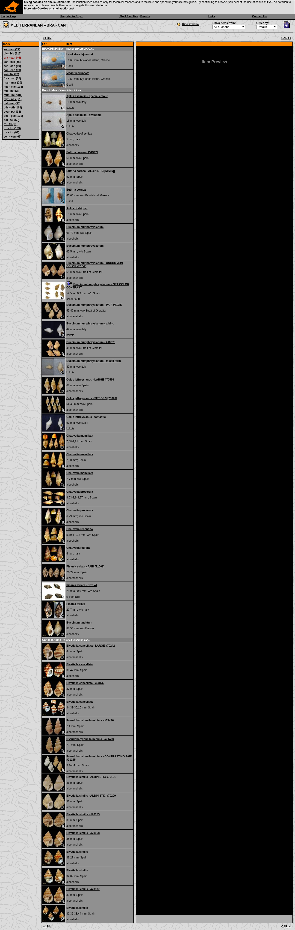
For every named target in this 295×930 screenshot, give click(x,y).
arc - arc (12, 49)
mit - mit (11, 91)
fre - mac (12, 78)
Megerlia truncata (77, 73)
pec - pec (13, 115)
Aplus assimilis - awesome (83, 115)
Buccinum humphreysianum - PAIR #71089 (94, 304)
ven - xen (12, 136)
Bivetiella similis (77, 851)
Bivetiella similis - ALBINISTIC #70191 (91, 777)
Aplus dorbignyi (76, 208)
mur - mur (13, 95)
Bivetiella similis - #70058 (83, 833)
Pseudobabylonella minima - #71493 (90, 739)
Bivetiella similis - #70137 (83, 889)
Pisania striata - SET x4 (81, 585)
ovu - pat (12, 111)
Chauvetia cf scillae (79, 133)
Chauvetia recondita (79, 529)
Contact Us (259, 16)
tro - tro (12, 128)
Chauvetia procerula (79, 491)
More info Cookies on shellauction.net (49, 8)
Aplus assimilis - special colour (87, 96)
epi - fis (11, 74)
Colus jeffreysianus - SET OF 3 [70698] (91, 398)
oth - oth (13, 107)
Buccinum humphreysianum (84, 227)
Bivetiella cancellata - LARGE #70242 (90, 645)
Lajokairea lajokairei (79, 54)
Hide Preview (190, 24)
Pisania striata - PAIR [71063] (85, 566)
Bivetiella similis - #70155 (83, 814)
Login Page (8, 16)
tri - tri (10, 124)
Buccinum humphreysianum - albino (90, 323)
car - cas (12, 61)
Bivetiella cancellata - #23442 (85, 683)
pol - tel (11, 120)
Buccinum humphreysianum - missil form (93, 361)
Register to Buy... (71, 16)
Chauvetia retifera (78, 547)
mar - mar (13, 82)
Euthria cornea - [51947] (82, 152)
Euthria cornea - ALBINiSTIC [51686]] (90, 171)
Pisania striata (75, 604)
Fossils (145, 16)
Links (211, 16)
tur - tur (11, 132)
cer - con (12, 66)
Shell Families (128, 16)
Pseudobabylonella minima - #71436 (90, 720)
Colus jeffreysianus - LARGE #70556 (90, 379)
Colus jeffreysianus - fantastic (86, 417)
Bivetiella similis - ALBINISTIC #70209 (91, 795)
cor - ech (12, 70)
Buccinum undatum (79, 622)
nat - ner (12, 103)
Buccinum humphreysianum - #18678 (90, 342)
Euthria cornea (76, 189)
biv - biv (12, 53)
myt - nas (12, 99)
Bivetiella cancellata (79, 664)
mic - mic (13, 86)
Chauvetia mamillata (79, 435)
